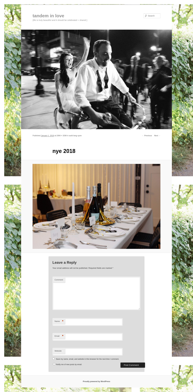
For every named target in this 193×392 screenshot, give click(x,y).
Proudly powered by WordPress (96, 381)
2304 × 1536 (62, 136)
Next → (157, 136)
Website (58, 351)
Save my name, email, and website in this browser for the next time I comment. (87, 359)
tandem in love (48, 15)
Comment (59, 280)
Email (59, 336)
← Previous (147, 136)
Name (59, 321)
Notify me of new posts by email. (69, 364)
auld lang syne (75, 136)
